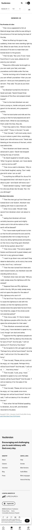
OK (27, 520)
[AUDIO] (24, 9)
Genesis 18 (5, 9)
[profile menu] (27, 3)
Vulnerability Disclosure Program (10, 513)
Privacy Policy (5, 511)
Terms (13, 511)
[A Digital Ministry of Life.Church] (16, 494)
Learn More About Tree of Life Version (10, 416)
